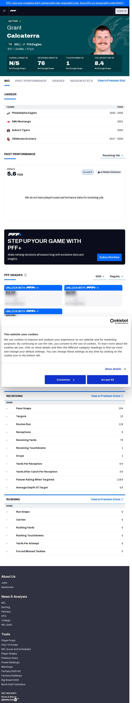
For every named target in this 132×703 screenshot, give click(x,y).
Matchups (7, 667)
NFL (3, 603)
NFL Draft (6, 625)
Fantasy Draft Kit (11, 671)
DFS (3, 616)
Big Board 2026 (10, 680)
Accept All (107, 379)
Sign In (121, 11)
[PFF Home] (13, 11)
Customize (65, 379)
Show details (113, 368)
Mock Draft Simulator (13, 684)
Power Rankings (10, 662)
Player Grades (9, 653)
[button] (109, 262)
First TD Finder (9, 645)
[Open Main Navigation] (4, 11)
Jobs (4, 583)
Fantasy (6, 611)
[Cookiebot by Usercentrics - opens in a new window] (112, 321)
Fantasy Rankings (11, 675)
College (5, 620)
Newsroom (7, 587)
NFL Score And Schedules (16, 649)
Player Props (8, 640)
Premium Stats (9, 658)
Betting (5, 607)
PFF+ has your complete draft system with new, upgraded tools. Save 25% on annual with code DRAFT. (65, 3)
